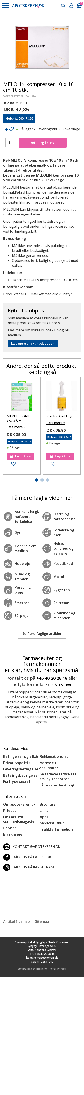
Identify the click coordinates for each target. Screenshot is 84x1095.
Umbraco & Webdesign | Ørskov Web (42, 969)
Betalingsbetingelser (21, 775)
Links (44, 810)
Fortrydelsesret (16, 781)
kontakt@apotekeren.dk (31, 846)
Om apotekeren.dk (19, 804)
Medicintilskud (52, 823)
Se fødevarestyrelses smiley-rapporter (58, 776)
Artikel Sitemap (16, 921)
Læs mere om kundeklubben (32, 343)
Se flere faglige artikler (42, 633)
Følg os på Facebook (27, 857)
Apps (44, 817)
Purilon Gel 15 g (59, 416)
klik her (63, 684)
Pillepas (9, 810)
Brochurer (48, 804)
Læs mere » (16, 427)
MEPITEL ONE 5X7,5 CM (18, 418)
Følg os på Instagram (28, 867)
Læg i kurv (42, 142)
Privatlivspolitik (16, 762)
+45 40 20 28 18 (51, 678)
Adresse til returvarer (49, 765)
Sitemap (42, 921)
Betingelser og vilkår (20, 756)
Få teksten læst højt (57, 785)
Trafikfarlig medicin (56, 829)
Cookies (10, 828)
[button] (5, 5)
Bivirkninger (13, 834)
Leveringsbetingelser (21, 769)
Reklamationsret (54, 756)
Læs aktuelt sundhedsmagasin (18, 819)
